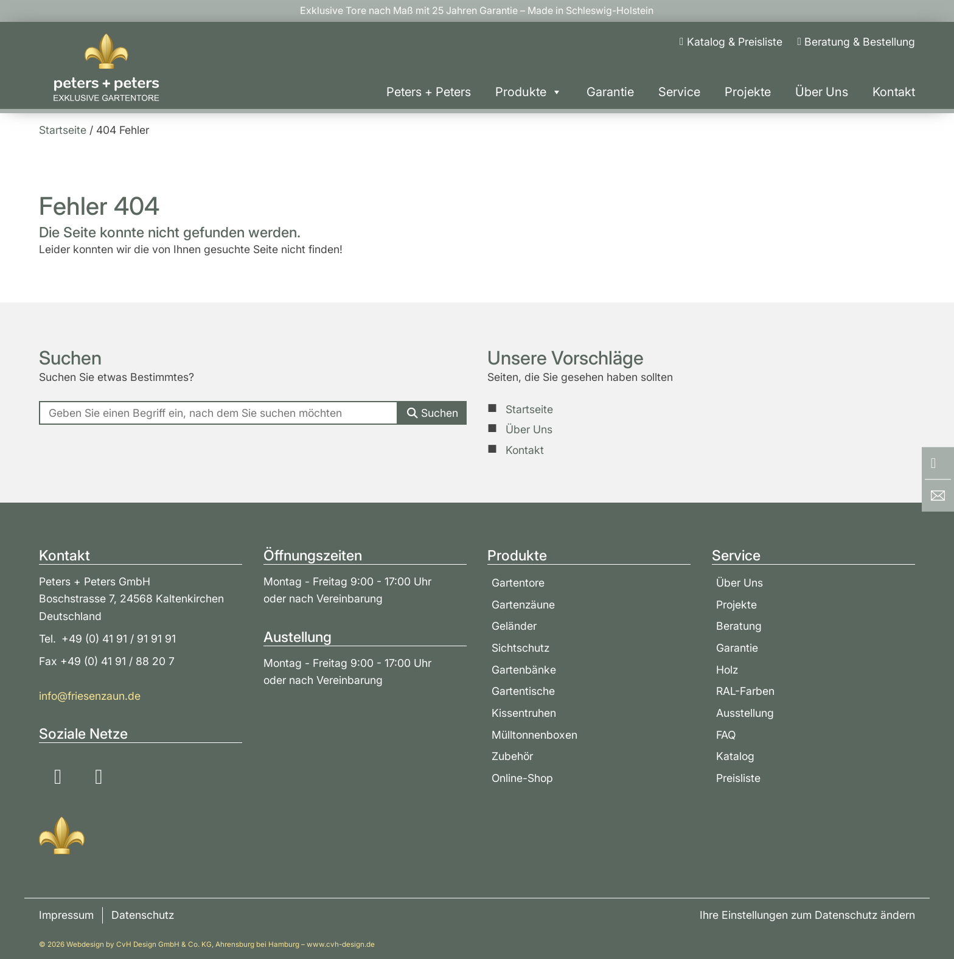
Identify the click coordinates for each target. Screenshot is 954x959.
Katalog (735, 756)
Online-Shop (522, 778)
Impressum (66, 914)
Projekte (748, 92)
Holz (727, 669)
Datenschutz (142, 914)
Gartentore (518, 582)
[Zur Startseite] (106, 67)
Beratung (739, 625)
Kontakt (893, 92)
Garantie (610, 92)
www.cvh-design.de (341, 944)
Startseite (529, 409)
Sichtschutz (520, 647)
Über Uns (821, 92)
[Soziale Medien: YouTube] (98, 776)
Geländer (514, 625)
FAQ (726, 734)
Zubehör (512, 756)
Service (679, 92)
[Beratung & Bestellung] (856, 42)
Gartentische (523, 691)
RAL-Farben (745, 691)
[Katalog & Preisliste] (731, 42)
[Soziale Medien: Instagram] (58, 776)
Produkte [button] (528, 92)
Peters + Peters (428, 92)
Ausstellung (745, 712)
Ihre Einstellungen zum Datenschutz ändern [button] (807, 914)
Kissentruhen (524, 712)
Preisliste (738, 778)
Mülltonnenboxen (534, 734)
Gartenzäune (523, 604)
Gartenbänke (524, 669)
